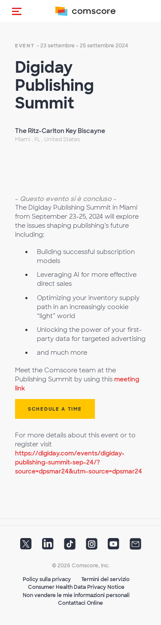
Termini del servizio (105, 579)
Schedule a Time (55, 409)
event (25, 46)
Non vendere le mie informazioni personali (76, 595)
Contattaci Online (80, 603)
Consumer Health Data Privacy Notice (76, 587)
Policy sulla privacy (47, 579)
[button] (16, 11)
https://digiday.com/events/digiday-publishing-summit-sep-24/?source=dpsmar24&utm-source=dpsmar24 (78, 462)
